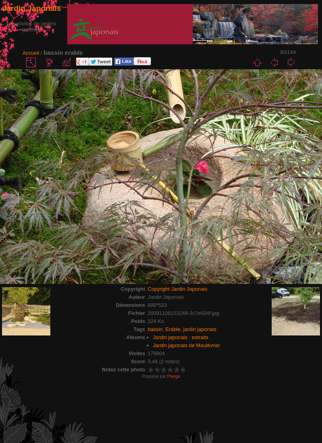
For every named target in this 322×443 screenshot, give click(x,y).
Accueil (31, 53)
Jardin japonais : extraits (180, 337)
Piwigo (173, 376)
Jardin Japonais (31, 8)
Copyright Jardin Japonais (177, 289)
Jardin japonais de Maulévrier (186, 345)
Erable (172, 329)
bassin (155, 329)
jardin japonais (200, 329)
